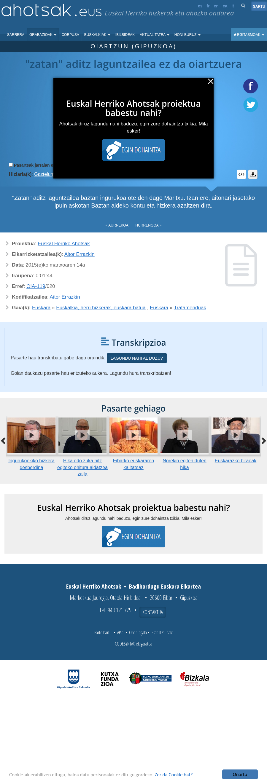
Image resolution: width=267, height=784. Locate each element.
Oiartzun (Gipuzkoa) (133, 46)
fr (207, 6)
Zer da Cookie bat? (174, 775)
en (216, 6)
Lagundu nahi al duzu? (137, 358)
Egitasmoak (248, 35)
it (232, 6)
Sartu (259, 6)
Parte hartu (103, 632)
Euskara (41, 307)
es (200, 6)
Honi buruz (187, 35)
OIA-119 (35, 286)
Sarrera (15, 35)
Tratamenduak (190, 307)
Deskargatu (253, 174)
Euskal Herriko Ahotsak (64, 243)
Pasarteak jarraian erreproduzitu (46, 165)
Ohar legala (138, 632)
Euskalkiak (97, 35)
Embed (241, 174)
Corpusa (70, 35)
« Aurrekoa (117, 225)
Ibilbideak (125, 35)
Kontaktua (152, 612)
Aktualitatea (154, 35)
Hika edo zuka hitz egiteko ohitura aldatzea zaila (82, 467)
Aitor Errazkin (79, 254)
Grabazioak (42, 35)
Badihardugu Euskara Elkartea (165, 586)
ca (225, 6)
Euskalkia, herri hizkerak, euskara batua (100, 307)
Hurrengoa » (148, 225)
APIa (120, 632)
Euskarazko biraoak (236, 460)
